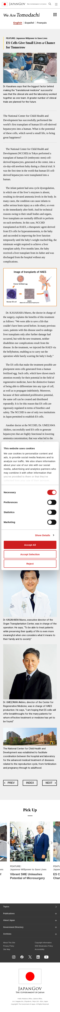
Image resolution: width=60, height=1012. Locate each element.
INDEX (30, 782)
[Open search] (50, 4)
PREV (11, 782)
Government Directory (13, 927)
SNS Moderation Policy (44, 946)
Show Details (42, 535)
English (17, 22)
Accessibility (39, 949)
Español (29, 22)
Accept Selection (30, 554)
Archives (7, 934)
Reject (30, 563)
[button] (5, 856)
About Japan (9, 920)
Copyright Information (43, 943)
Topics (6, 907)
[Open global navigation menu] (56, 4)
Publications (9, 913)
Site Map (6, 949)
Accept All (30, 545)
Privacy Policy (8, 946)
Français (42, 22)
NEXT (49, 782)
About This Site (9, 943)
